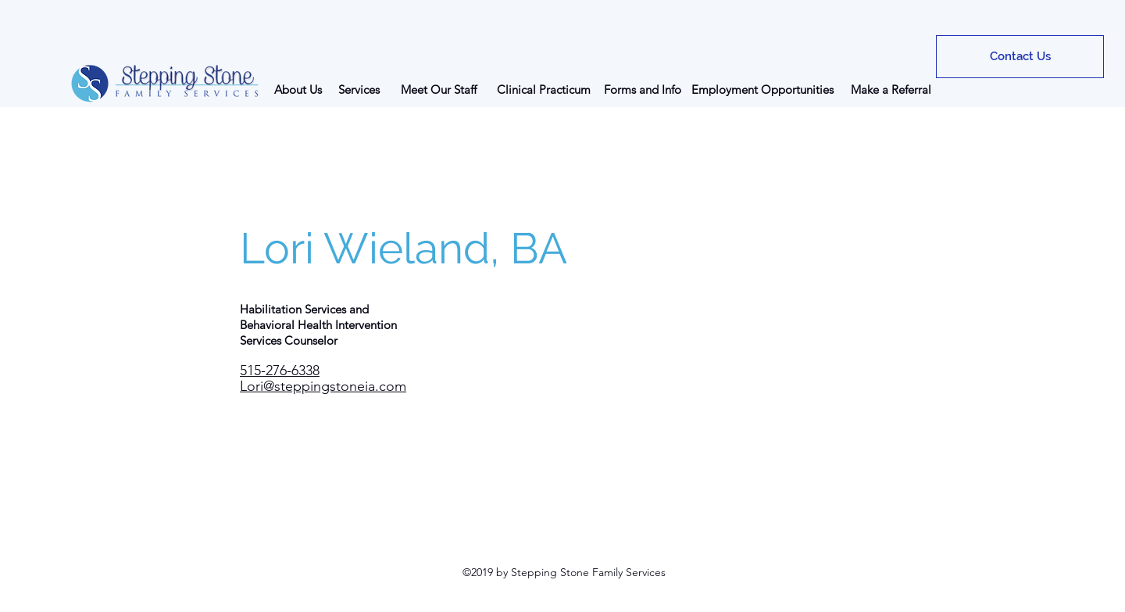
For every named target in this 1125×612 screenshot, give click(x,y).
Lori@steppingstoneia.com (323, 386)
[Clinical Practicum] (544, 89)
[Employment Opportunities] (762, 89)
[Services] (358, 89)
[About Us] (298, 89)
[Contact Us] (1020, 56)
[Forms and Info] (642, 89)
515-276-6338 (280, 370)
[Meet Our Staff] (438, 89)
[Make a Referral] (891, 89)
